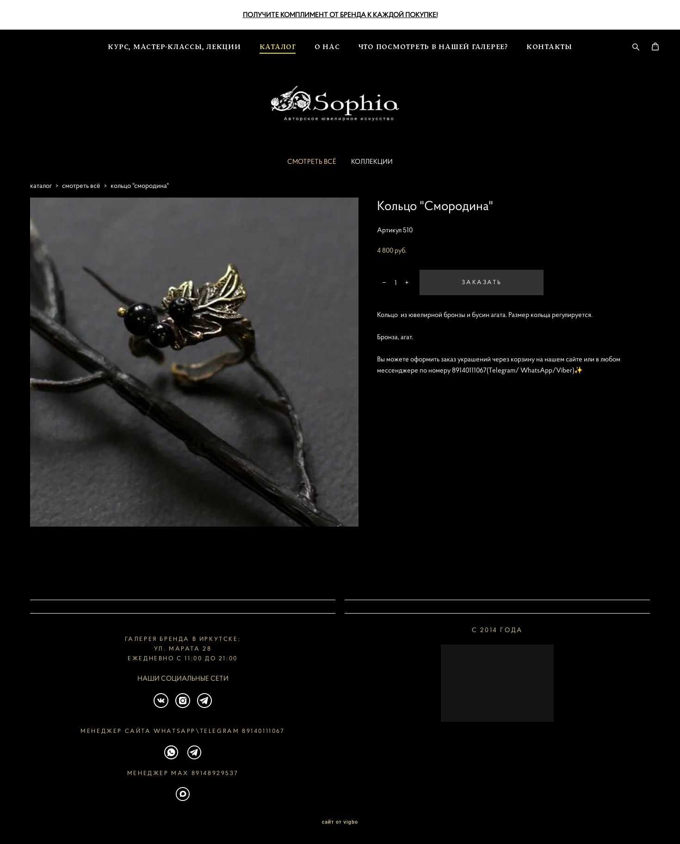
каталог (41, 201)
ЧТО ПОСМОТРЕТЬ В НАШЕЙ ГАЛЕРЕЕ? (433, 43)
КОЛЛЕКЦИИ (372, 177)
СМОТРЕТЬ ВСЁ (311, 177)
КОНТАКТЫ (549, 43)
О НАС (327, 43)
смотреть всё (81, 201)
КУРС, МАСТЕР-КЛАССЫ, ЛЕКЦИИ (174, 43)
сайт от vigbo (340, 822)
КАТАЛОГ (278, 43)
